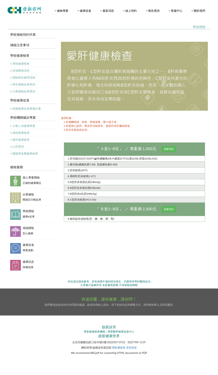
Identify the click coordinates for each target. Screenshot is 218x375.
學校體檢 (28, 211)
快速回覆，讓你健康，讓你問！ (109, 299)
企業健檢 (28, 194)
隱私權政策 (118, 347)
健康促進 (28, 244)
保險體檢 (28, 228)
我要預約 (169, 149)
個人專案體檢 (31, 177)
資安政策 (131, 347)
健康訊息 (28, 261)
